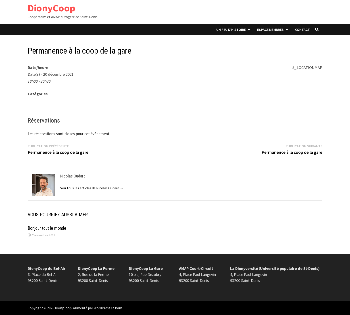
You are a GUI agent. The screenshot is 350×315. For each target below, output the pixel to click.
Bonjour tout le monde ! (48, 228)
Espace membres (270, 29)
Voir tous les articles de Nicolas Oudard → (91, 188)
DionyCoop (51, 8)
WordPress (102, 308)
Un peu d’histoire (231, 29)
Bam (118, 308)
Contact (302, 29)
